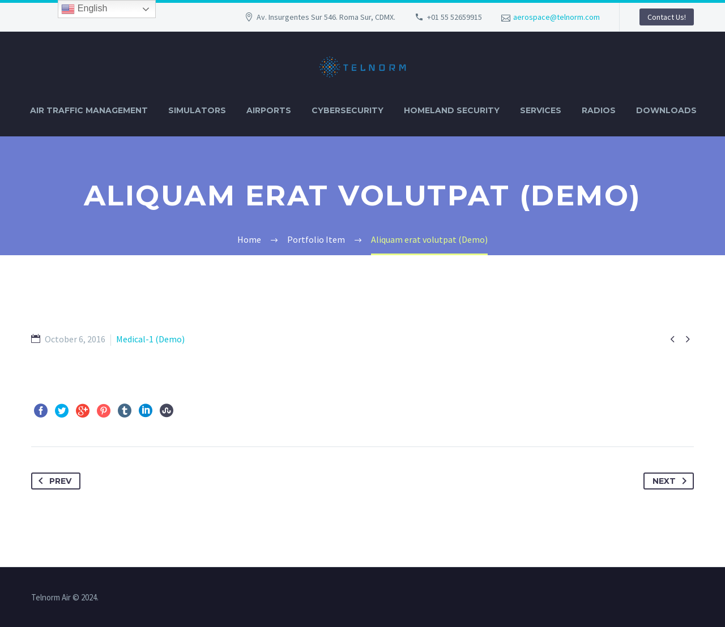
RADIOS (599, 110)
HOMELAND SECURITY (452, 110)
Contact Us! (666, 17)
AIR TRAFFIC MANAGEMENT (89, 110)
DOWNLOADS (666, 110)
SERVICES (540, 110)
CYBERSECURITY (347, 110)
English (84, 9)
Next (671, 481)
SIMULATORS (197, 110)
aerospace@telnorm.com (556, 17)
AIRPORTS (268, 110)
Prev (52, 481)
